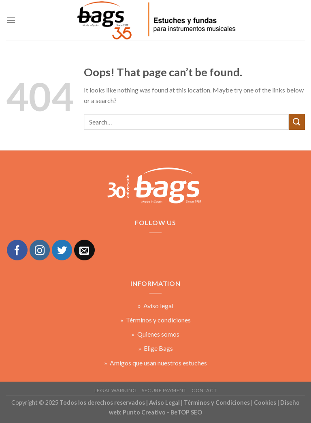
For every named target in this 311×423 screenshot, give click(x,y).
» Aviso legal (155, 305)
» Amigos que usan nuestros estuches (155, 363)
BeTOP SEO (186, 412)
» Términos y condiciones (155, 320)
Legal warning (115, 390)
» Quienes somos (155, 334)
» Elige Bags (155, 348)
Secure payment (164, 390)
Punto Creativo (144, 412)
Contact (204, 390)
